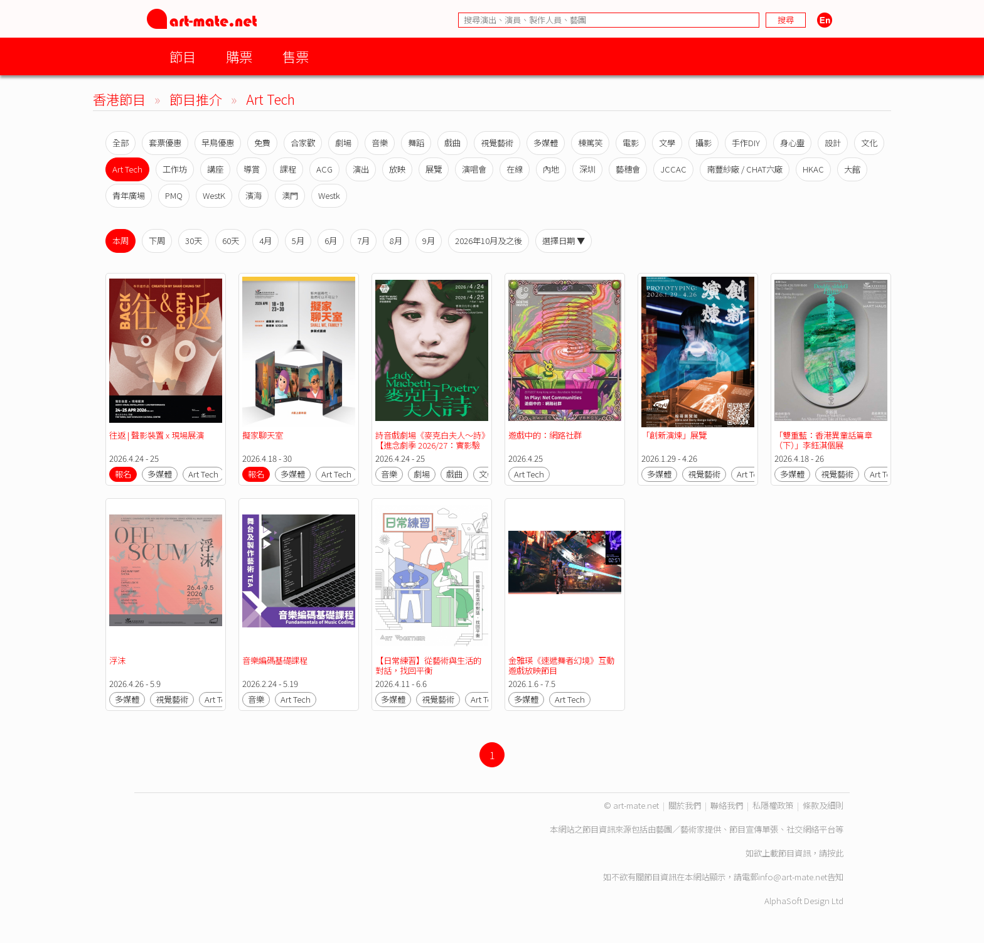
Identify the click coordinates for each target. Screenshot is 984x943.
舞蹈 (416, 143)
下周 (157, 241)
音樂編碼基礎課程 (275, 660)
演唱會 (474, 169)
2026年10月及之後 (488, 241)
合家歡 (303, 143)
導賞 (251, 169)
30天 (193, 241)
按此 (835, 853)
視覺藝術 (497, 143)
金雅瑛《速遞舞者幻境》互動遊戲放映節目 (561, 665)
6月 (330, 241)
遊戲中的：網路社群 (545, 435)
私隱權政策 (772, 805)
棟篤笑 (590, 143)
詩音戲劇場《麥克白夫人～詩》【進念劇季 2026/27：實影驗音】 (430, 445)
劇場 (343, 143)
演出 (361, 169)
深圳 (587, 169)
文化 (869, 143)
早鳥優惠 (217, 143)
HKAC (813, 169)
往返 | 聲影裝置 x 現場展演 (156, 435)
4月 (265, 241)
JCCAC (673, 169)
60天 (230, 241)
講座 (215, 169)
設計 (833, 143)
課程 (288, 169)
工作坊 (175, 169)
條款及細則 (823, 805)
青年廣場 (128, 195)
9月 (428, 241)
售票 (295, 56)
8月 (396, 241)
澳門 (290, 195)
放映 (397, 169)
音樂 (380, 143)
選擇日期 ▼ (563, 241)
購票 (239, 56)
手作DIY (746, 143)
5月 (298, 241)
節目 (182, 56)
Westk (329, 195)
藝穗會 (628, 169)
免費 (262, 143)
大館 (852, 169)
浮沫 (117, 660)
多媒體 (545, 143)
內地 (551, 169)
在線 (514, 169)
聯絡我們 (726, 805)
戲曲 (452, 143)
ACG (324, 169)
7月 (363, 241)
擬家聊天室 (263, 435)
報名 (123, 474)
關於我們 (684, 805)
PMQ (174, 195)
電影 (631, 143)
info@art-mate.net (792, 877)
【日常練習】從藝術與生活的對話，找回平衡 (428, 665)
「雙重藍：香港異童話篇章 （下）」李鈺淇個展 (824, 440)
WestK (214, 195)
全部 (120, 143)
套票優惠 (165, 143)
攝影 (703, 143)
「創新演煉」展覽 (674, 435)
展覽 (433, 169)
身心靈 (792, 143)
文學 (667, 143)
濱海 (253, 195)
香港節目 (119, 99)
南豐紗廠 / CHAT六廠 (745, 169)
